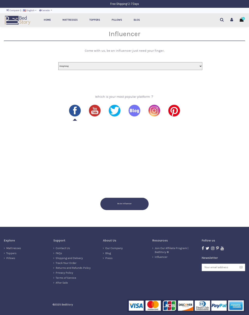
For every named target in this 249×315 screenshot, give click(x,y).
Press (109, 258)
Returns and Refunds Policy (73, 268)
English (30, 10)
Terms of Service (66, 278)
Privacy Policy (64, 272)
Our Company (114, 248)
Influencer (161, 257)
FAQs (59, 253)
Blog (108, 253)
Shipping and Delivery (69, 258)
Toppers (11, 253)
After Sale (62, 282)
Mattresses (13, 248)
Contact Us (63, 248)
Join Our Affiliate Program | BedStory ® (171, 250)
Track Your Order (66, 263)
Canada (44, 10)
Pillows (10, 258)
